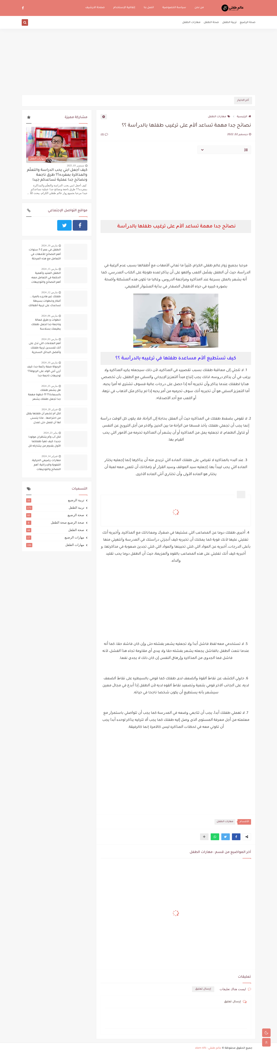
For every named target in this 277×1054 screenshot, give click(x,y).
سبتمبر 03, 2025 (75, 165)
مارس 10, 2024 (49, 362)
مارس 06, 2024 (49, 315)
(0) (104, 134)
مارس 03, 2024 (49, 339)
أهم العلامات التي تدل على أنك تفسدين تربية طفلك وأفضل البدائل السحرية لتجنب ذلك (45, 348)
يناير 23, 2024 (51, 432)
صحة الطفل (211, 22)
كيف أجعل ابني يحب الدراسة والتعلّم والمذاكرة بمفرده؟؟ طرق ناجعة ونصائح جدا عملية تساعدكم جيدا (57, 175)
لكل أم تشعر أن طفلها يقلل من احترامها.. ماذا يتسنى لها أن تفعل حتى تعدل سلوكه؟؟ (43, 418)
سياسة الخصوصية (174, 7)
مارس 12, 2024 (49, 292)
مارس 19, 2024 (49, 245)
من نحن (199, 7)
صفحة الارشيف (95, 7)
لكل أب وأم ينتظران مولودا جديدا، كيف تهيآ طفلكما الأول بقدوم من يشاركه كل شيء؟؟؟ (44, 442)
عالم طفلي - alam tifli (208, 1048)
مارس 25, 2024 (49, 385)
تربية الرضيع (55, 500)
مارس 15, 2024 (49, 268)
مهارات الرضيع (55, 537)
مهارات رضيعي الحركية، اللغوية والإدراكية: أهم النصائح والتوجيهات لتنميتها (46, 465)
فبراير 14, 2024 (50, 456)
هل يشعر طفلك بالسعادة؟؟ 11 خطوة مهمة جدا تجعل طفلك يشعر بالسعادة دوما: (44, 395)
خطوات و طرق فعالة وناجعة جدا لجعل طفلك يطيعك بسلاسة (46, 325)
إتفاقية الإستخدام (124, 7)
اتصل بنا (149, 7)
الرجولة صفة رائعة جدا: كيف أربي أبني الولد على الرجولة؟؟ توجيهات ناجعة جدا (44, 371)
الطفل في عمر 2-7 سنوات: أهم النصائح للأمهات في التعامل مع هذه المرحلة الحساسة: (44, 255)
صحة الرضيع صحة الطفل (55, 522)
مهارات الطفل (191, 22)
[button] (236, 836)
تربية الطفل (229, 22)
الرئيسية (244, 116)
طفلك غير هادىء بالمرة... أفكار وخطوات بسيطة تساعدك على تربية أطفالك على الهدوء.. (44, 301)
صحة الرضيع (248, 22)
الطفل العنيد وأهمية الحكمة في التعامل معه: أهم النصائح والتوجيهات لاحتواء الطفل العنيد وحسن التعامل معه (43, 278)
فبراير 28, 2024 (50, 409)
